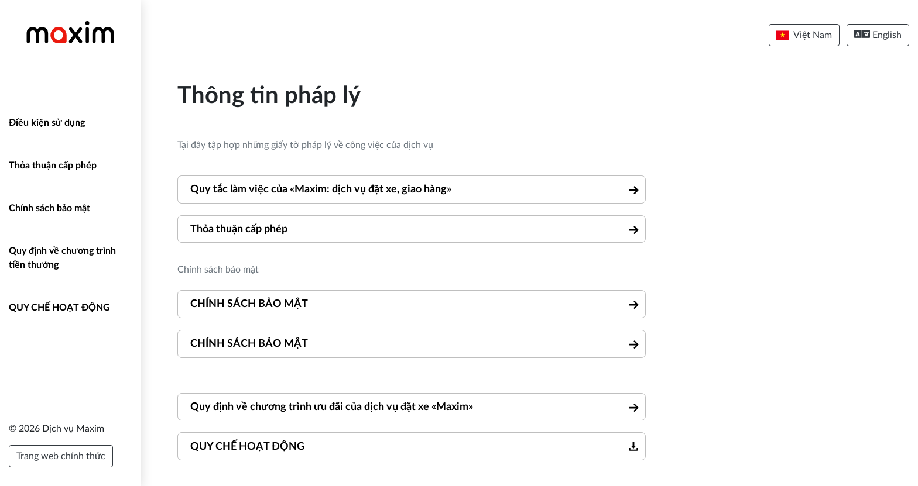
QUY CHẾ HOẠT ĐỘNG (59, 307)
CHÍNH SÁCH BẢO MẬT (249, 304)
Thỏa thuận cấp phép (53, 165)
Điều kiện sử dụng (47, 122)
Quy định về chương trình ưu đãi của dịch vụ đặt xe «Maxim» (331, 407)
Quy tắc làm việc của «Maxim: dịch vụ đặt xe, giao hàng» (320, 189)
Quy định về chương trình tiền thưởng (62, 258)
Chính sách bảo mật (49, 208)
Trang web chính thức (60, 456)
